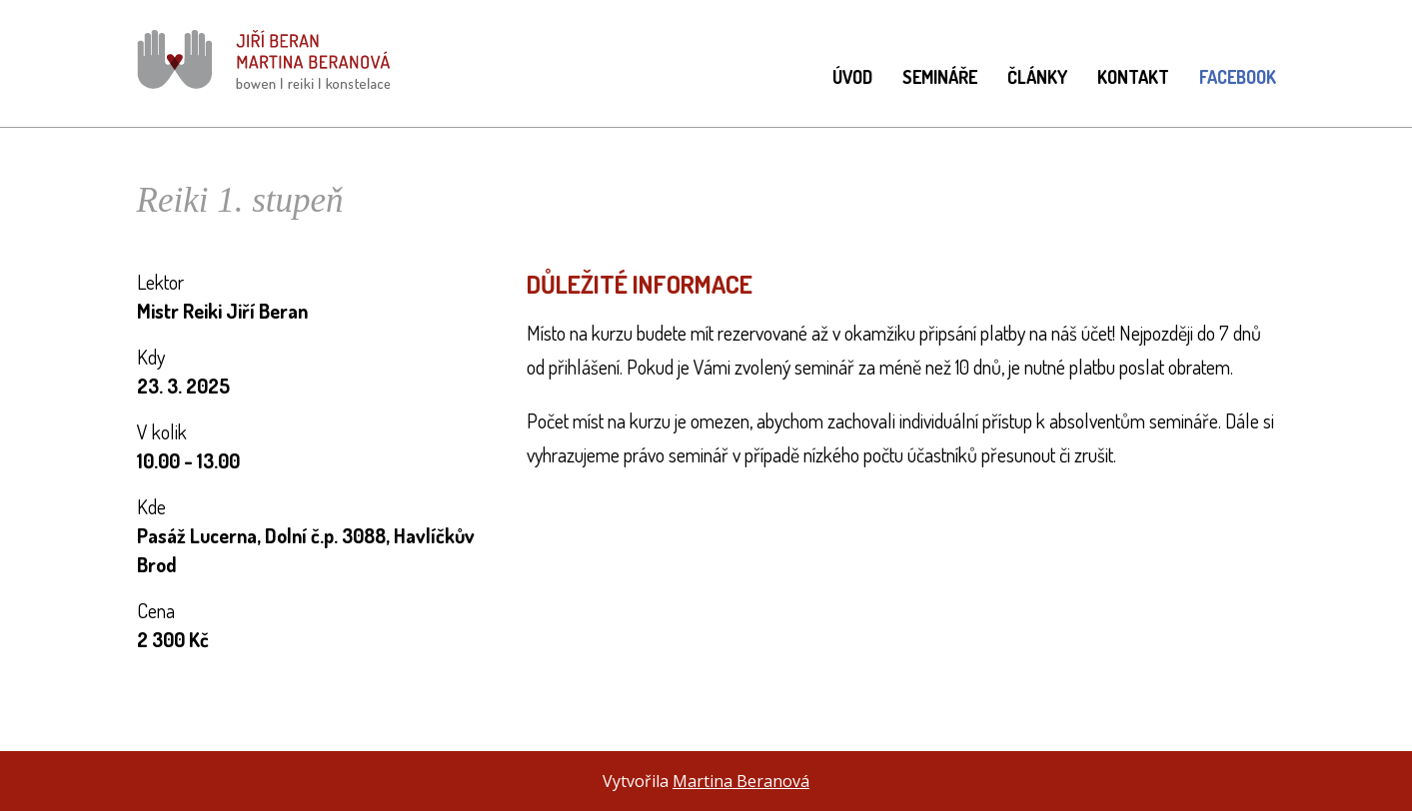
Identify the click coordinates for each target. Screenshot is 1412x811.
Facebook (1237, 77)
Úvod (852, 77)
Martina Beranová (741, 781)
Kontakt (1133, 77)
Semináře (939, 77)
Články (1037, 77)
